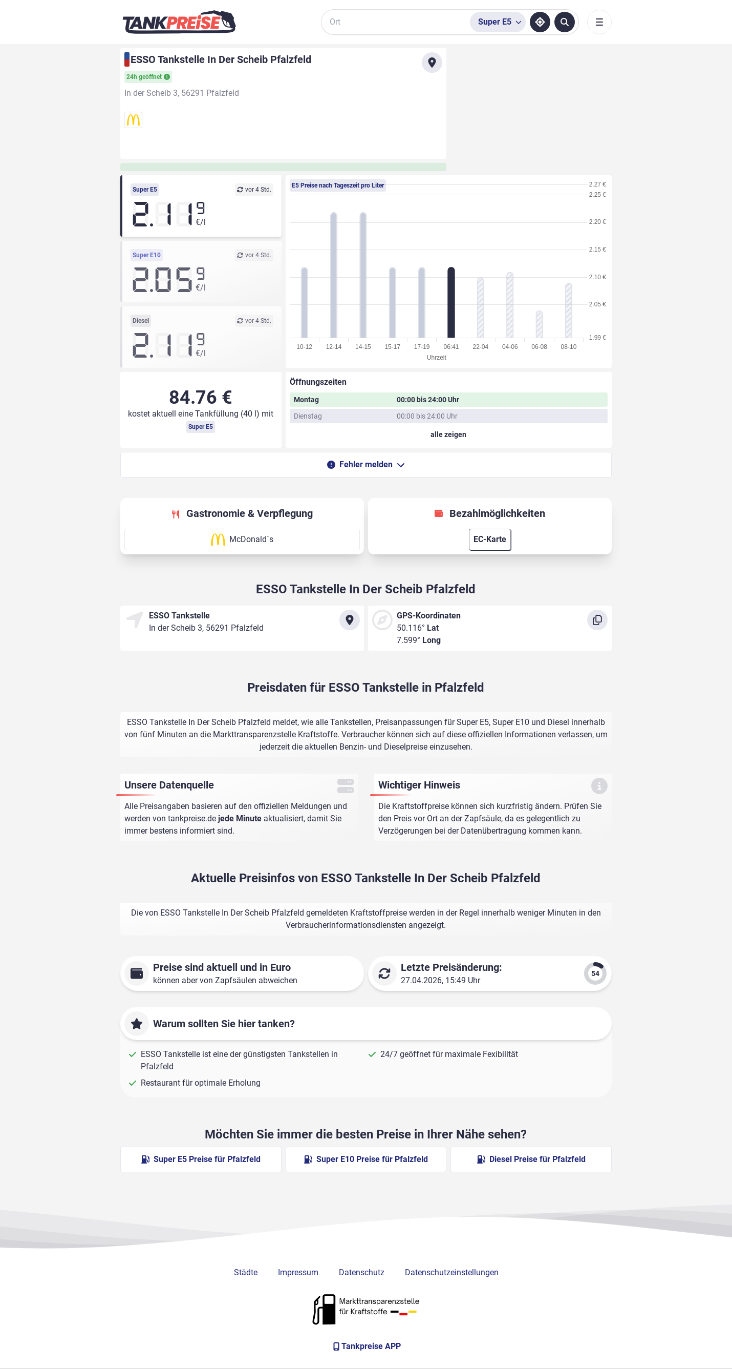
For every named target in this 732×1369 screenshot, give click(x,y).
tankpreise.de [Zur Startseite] (192, 818)
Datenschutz (361, 1272)
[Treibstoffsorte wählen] (498, 22)
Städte (245, 1272)
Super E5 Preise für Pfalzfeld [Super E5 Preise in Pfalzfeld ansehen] (201, 1159)
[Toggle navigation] (599, 22)
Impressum (298, 1272)
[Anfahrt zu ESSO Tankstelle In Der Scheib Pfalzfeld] (432, 62)
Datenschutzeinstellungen (452, 1272)
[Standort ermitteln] (540, 22)
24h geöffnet (148, 76)
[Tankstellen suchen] (564, 22)
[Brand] (179, 22)
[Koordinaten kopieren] (597, 620)
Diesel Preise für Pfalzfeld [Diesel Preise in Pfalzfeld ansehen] (531, 1159)
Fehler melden (366, 464)
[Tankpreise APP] (366, 1346)
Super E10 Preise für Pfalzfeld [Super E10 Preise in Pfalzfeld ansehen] (366, 1159)
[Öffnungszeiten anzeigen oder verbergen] (449, 434)
